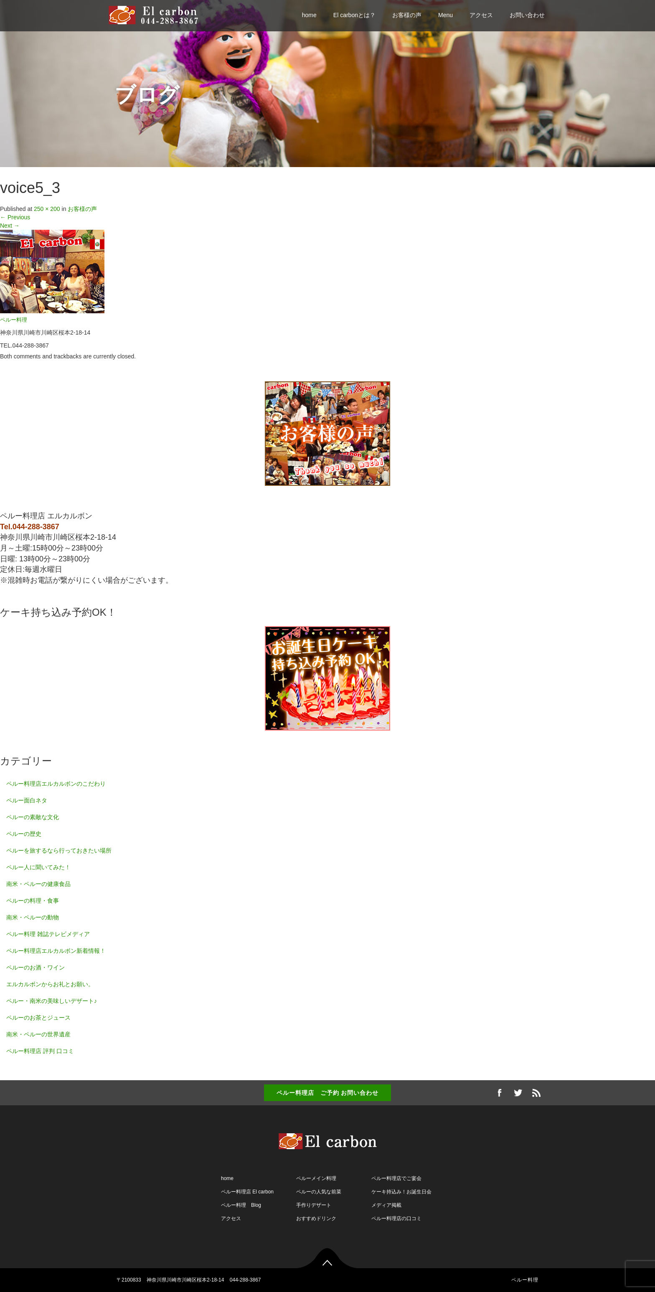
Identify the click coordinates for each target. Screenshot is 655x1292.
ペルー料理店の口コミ (396, 1218)
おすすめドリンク (316, 1218)
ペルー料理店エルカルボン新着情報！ (56, 950)
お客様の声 (406, 15)
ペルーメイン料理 (316, 1178)
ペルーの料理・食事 (32, 900)
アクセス (481, 15)
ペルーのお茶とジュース (38, 1017)
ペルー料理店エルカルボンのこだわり (56, 783)
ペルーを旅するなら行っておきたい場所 (59, 850)
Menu (445, 15)
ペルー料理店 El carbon (247, 1192)
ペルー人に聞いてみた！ (38, 867)
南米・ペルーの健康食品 (38, 884)
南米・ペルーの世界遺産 (38, 1034)
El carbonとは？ (354, 15)
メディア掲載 (386, 1205)
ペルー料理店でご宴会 (396, 1178)
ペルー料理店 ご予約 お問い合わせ (328, 1092)
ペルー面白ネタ (26, 800)
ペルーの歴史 (23, 833)
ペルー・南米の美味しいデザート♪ (51, 1001)
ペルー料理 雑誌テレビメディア (48, 934)
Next (10, 225)
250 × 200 (47, 209)
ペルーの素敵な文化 (32, 817)
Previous (15, 217)
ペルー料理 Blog (241, 1205)
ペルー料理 (13, 320)
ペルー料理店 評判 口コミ (40, 1051)
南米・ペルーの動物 (32, 917)
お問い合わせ (527, 15)
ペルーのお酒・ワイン (35, 967)
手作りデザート (313, 1205)
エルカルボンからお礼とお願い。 (50, 984)
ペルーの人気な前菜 (318, 1192)
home (309, 15)
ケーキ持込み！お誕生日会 (401, 1192)
